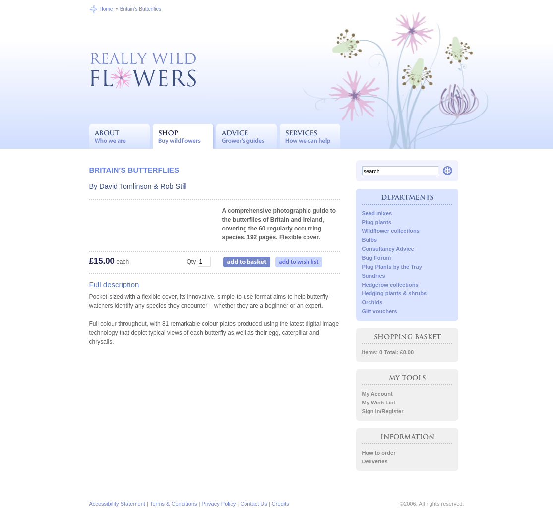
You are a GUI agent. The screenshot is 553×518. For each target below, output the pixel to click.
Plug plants (376, 222)
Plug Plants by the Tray (392, 267)
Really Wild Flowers (143, 69)
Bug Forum (376, 258)
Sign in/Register (383, 411)
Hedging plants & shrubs (394, 293)
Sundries (373, 276)
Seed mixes (377, 213)
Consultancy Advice (388, 249)
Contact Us (253, 504)
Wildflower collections (391, 231)
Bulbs (369, 240)
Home (106, 9)
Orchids (372, 302)
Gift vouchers (379, 311)
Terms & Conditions (173, 504)
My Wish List (378, 402)
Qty (191, 261)
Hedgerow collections (390, 285)
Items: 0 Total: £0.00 (388, 352)
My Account (377, 394)
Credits (280, 504)
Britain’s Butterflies (140, 9)
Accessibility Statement (117, 504)
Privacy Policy (219, 504)
